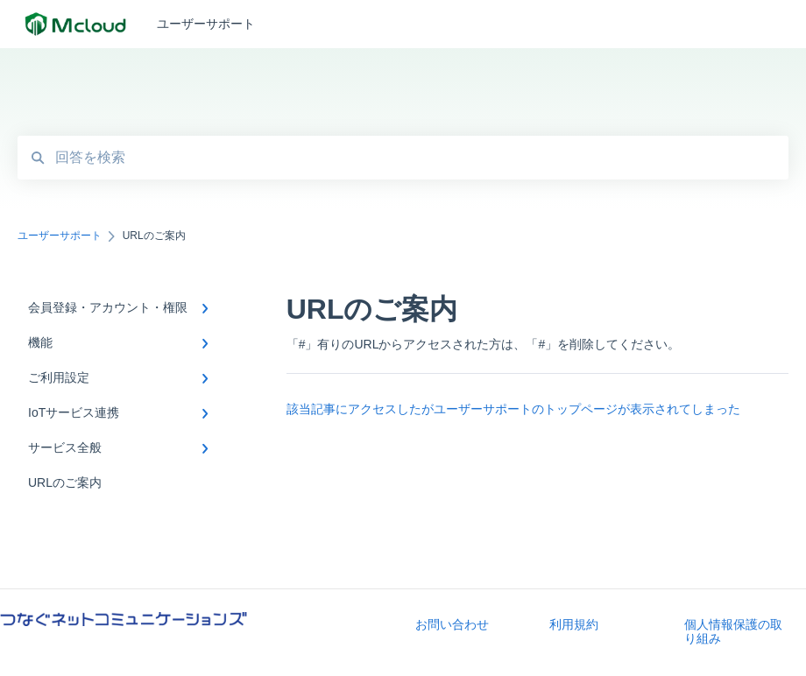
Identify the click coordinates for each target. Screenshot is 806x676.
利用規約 (573, 624)
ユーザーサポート (206, 24)
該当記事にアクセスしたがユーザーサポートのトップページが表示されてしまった (513, 409)
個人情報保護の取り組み (733, 631)
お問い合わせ (452, 624)
